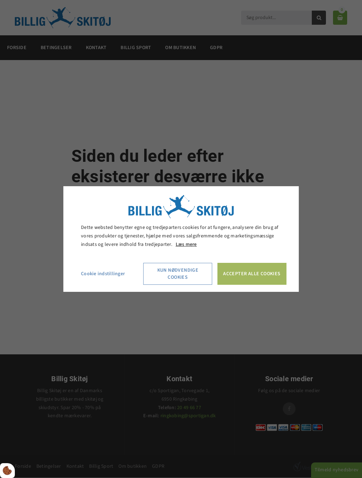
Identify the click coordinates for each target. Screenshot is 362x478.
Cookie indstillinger (103, 273)
